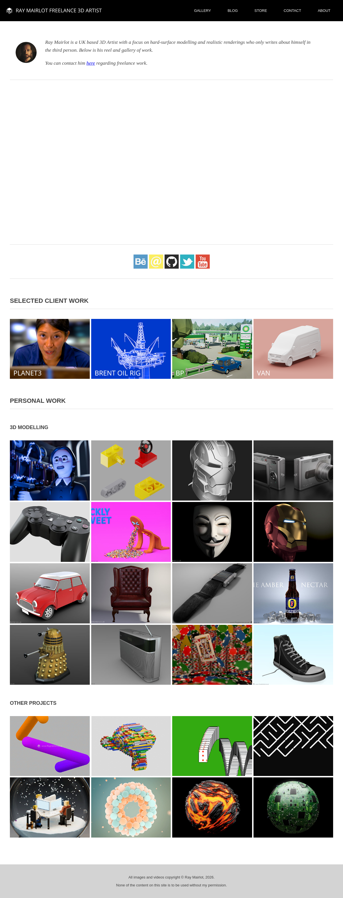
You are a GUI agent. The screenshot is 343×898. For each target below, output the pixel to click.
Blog (233, 10)
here (90, 63)
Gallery (202, 10)
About (324, 10)
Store (260, 10)
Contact (292, 10)
